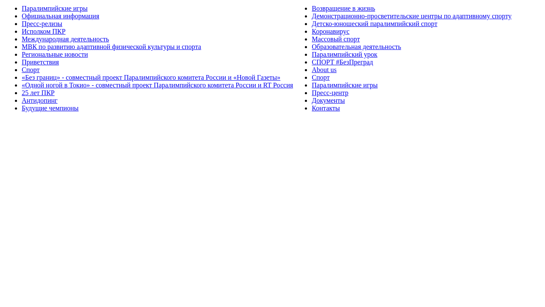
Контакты (326, 108)
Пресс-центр (330, 92)
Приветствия (40, 62)
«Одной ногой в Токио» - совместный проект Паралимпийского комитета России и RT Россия (157, 85)
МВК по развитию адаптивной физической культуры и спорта (111, 46)
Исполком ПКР (44, 31)
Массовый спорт (336, 39)
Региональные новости (55, 54)
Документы (328, 100)
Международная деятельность (65, 39)
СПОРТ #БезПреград (342, 62)
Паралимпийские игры (55, 8)
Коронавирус (331, 31)
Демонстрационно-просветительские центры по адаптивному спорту (411, 16)
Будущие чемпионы (50, 108)
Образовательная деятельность (356, 46)
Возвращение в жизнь (343, 8)
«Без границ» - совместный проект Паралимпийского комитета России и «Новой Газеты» (151, 77)
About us (324, 69)
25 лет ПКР (38, 92)
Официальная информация (60, 16)
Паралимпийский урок (344, 54)
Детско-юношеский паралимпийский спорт (374, 23)
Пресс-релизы (42, 23)
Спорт (31, 69)
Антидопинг (39, 100)
